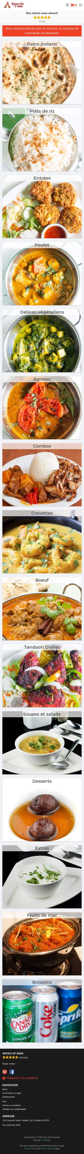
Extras (42, 848)
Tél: (11, 1125)
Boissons (42, 982)
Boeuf (42, 580)
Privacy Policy (30, 1149)
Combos (42, 446)
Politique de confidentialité (14, 1109)
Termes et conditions (11, 1105)
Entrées (42, 178)
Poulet (42, 245)
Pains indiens (42, 44)
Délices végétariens (42, 312)
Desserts (42, 781)
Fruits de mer (42, 915)
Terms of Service (47, 1149)
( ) (73, 5)
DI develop (45, 1140)
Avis (4, 1101)
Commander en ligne (11, 1093)
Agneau (42, 379)
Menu (4, 1089)
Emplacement (8, 1097)
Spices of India (12, 1053)
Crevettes (42, 513)
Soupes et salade (42, 714)
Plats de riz (42, 111)
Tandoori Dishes (42, 647)
